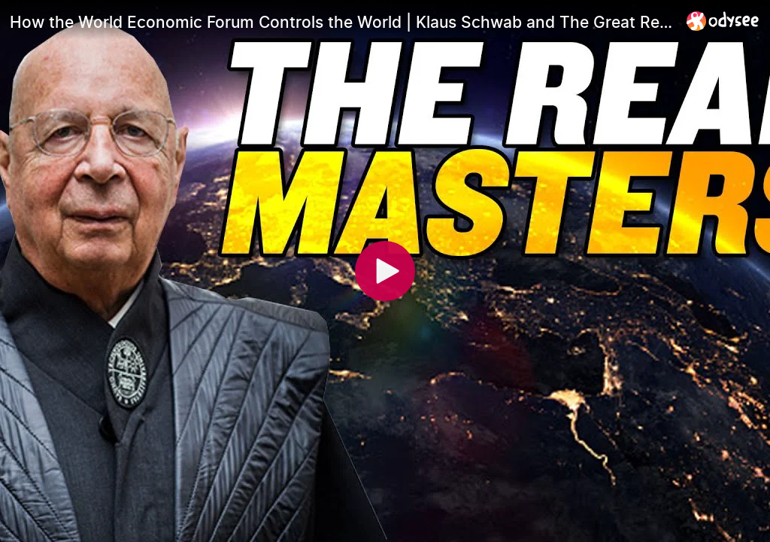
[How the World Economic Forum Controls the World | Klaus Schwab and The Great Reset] (342, 22)
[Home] (723, 21)
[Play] (385, 271)
